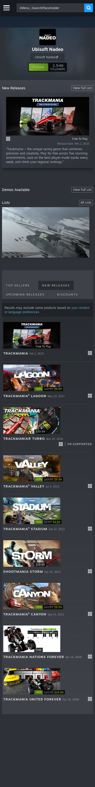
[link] (49, 389)
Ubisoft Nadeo (47, 49)
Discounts (67, 294)
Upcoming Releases (25, 294)
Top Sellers (18, 285)
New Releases (56, 285)
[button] (38, 67)
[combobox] (50, 8)
